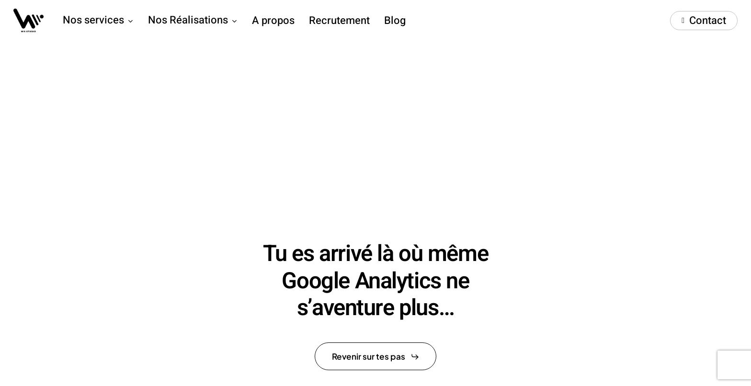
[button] (376, 357)
